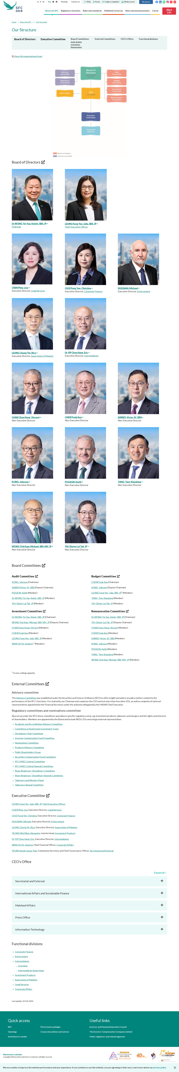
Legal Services (38, 290)
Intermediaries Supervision (31, 970)
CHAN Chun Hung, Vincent (26, 417)
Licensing (22, 965)
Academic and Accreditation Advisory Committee (39, 724)
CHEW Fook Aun (73, 417)
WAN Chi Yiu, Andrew (22, 643)
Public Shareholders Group (28, 752)
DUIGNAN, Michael (128, 288)
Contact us (75, 2)
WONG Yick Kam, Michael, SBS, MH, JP (31, 546)
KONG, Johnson (20, 481)
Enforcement (143, 291)
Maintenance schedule (12, 1054)
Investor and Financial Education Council (108, 1027)
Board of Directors (24, 39)
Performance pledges (51, 1027)
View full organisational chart (28, 56)
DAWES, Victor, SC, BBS (130, 417)
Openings (12, 1032)
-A (38, 2)
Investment (75, 44)
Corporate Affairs (65, 845)
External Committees (105, 39)
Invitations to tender (17, 1036)
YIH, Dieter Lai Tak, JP (76, 546)
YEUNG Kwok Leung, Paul (24, 850)
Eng (49, 2)
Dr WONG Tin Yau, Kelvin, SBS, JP (29, 223)
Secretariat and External (101, 850)
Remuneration (76, 47)
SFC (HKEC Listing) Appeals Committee (34, 766)
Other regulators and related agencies (107, 1036)
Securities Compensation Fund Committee (35, 757)
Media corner (128, 2)
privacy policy (159, 1067)
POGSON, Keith (73, 482)
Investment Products (65, 833)
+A (43, 2)
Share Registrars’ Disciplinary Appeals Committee (39, 775)
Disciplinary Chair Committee (29, 733)
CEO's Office (127, 39)
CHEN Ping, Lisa (20, 287)
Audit (73, 42)
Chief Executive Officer (76, 227)
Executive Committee (53, 39)
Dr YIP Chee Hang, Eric (76, 352)
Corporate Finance (93, 291)
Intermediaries (91, 355)
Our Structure (41, 22)
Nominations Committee (27, 743)
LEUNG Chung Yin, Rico (24, 352)
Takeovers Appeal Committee (29, 784)
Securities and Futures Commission (19, 6)
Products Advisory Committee (29, 747)
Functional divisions (148, 39)
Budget (79, 42)
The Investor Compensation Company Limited (111, 1032)
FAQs (87, 2)
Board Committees (80, 39)
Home (14, 22)
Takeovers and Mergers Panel (29, 780)
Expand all (159, 872)
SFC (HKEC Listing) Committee (30, 761)
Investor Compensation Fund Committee (34, 738)
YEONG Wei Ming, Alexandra (26, 833)
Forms (96, 2)
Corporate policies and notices (55, 1032)
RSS (9, 1027)
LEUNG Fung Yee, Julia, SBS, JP (80, 223)
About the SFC (25, 22)
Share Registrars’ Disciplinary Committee (35, 770)
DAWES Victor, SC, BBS (23, 587)
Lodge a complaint (110, 2)
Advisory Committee (26, 698)
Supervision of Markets (42, 356)
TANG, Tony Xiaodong (129, 481)
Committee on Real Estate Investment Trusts (37, 728)
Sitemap (64, 2)
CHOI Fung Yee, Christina (78, 288)
